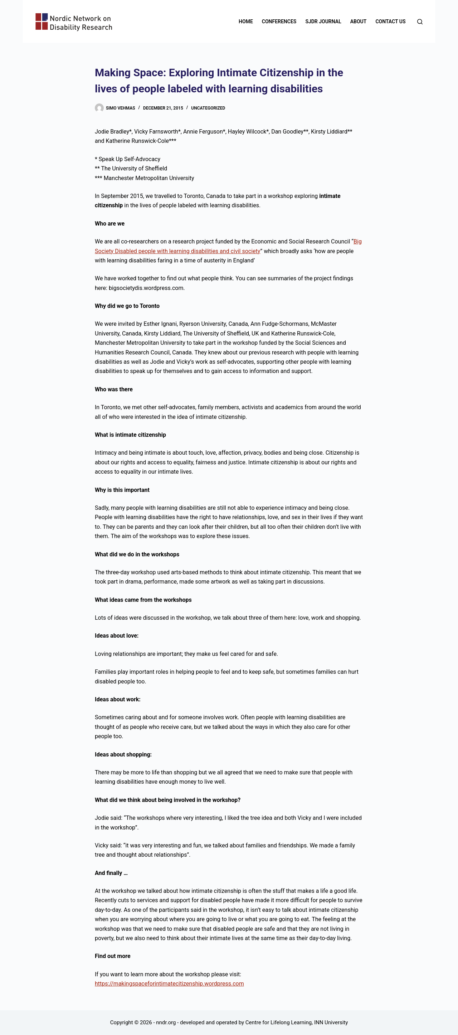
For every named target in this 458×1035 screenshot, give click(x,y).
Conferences (279, 21)
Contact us (390, 21)
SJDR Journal (323, 21)
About (358, 21)
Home (246, 21)
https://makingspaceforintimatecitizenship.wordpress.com (169, 983)
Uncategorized (208, 108)
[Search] (420, 21)
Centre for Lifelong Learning (278, 1022)
